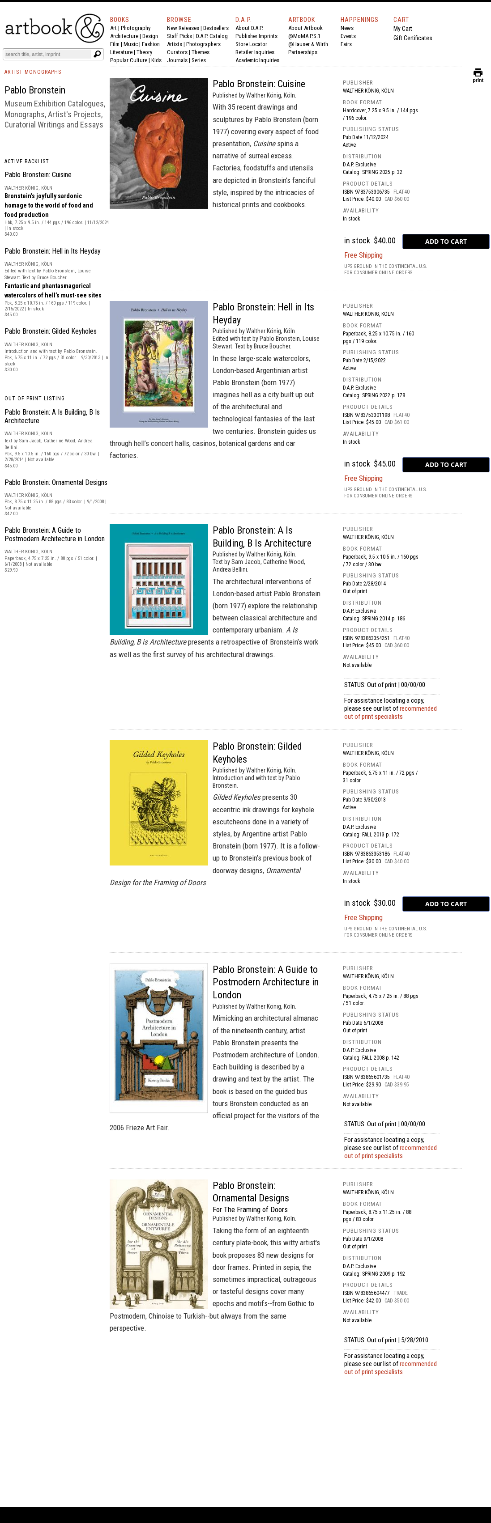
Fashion (151, 44)
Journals (177, 60)
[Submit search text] (97, 54)
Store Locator (251, 44)
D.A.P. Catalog (212, 36)
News (347, 28)
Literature (121, 52)
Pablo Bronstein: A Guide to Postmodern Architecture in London (54, 534)
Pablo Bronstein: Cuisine (38, 174)
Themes (200, 52)
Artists (174, 44)
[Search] (47, 54)
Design (150, 36)
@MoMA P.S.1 (304, 36)
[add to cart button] (446, 241)
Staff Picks (179, 36)
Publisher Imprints (256, 36)
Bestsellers (216, 28)
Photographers (203, 44)
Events (348, 36)
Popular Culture (128, 60)
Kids (156, 60)
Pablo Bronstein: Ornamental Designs (55, 482)
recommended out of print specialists (390, 712)
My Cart (402, 28)
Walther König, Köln (368, 91)
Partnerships (302, 52)
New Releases (183, 28)
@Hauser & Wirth (308, 44)
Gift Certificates (412, 38)
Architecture (124, 36)
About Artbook (305, 28)
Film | (117, 44)
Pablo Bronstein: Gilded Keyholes (50, 331)
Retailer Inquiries (254, 52)
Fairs (346, 44)
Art (113, 28)
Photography (135, 28)
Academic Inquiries (257, 60)
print (478, 78)
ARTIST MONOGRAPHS (32, 72)
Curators (177, 52)
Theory (144, 52)
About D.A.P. (249, 28)
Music (131, 44)
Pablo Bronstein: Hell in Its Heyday (52, 251)
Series (199, 60)
